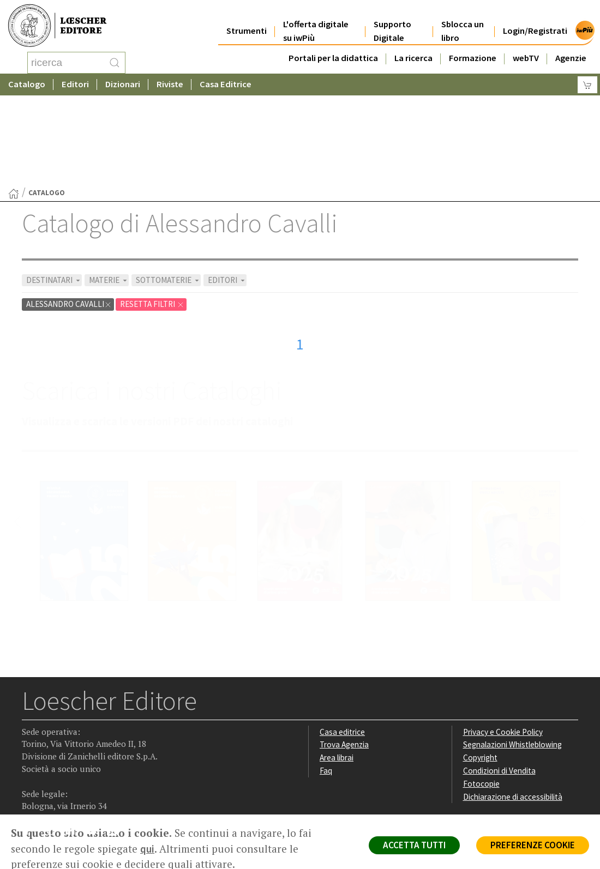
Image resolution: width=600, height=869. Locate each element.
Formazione (472, 50)
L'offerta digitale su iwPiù (316, 22)
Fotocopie (481, 696)
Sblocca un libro (462, 22)
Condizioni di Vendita (499, 683)
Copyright (480, 670)
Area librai (336, 670)
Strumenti (246, 22)
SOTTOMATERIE (168, 193)
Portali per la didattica (333, 50)
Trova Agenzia (344, 657)
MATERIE (109, 193)
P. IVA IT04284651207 (59, 789)
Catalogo (26, 84)
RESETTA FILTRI (152, 217)
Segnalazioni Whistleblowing (512, 657)
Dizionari (122, 84)
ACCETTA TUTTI (414, 845)
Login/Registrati (535, 22)
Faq (326, 683)
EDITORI (227, 193)
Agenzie (570, 50)
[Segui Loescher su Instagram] (52, 746)
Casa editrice (342, 644)
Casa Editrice (225, 84)
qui (147, 848)
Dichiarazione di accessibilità (512, 709)
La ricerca (413, 50)
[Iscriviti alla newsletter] (116, 745)
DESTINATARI (54, 193)
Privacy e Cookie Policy (503, 644)
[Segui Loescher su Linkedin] (73, 746)
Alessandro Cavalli (69, 217)
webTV (526, 50)
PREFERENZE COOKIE (532, 845)
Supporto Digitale (392, 22)
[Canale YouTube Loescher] (95, 746)
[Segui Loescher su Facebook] (31, 746)
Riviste (170, 84)
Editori (75, 84)
